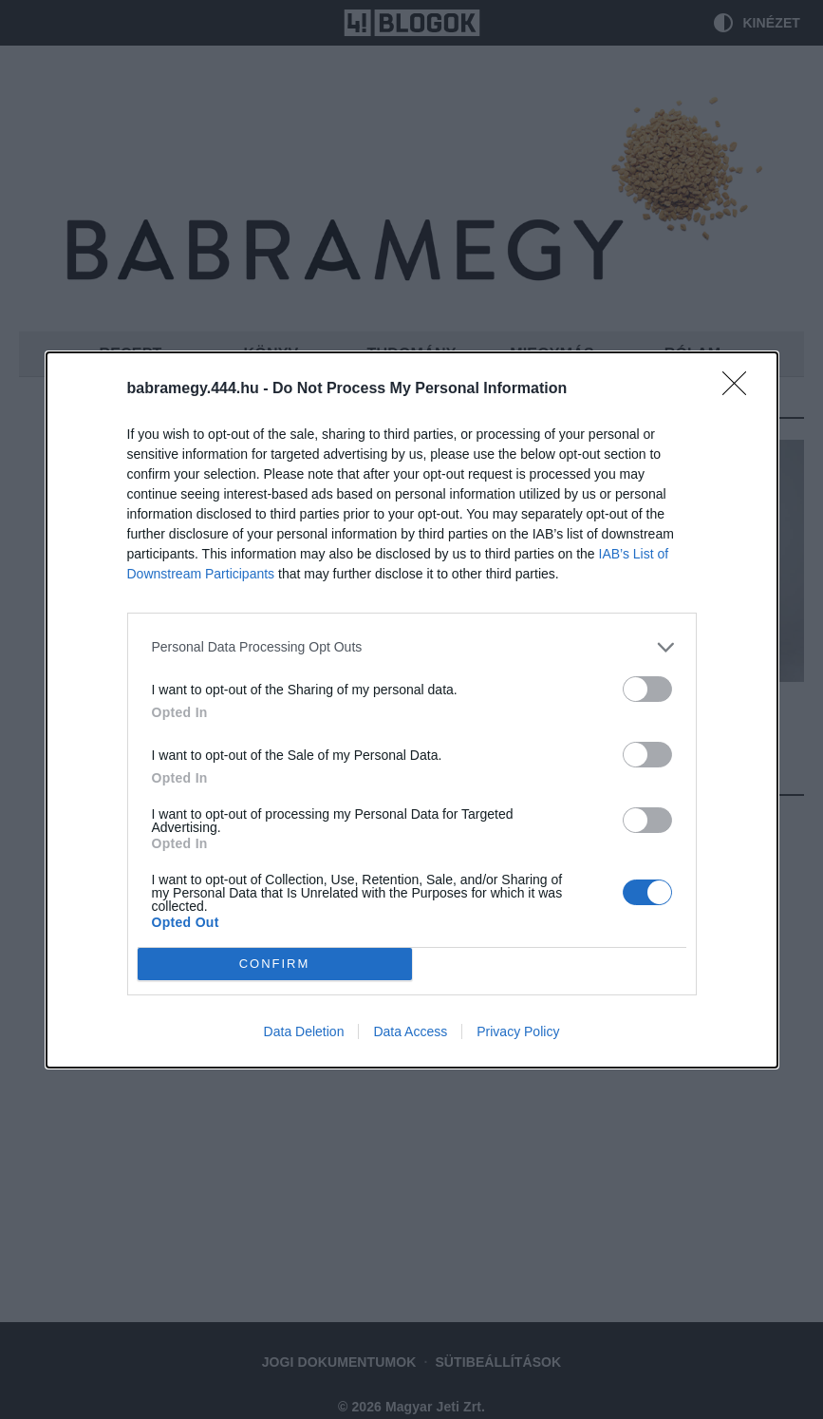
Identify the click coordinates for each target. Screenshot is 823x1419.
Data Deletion (304, 1031)
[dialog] (412, 710)
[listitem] (412, 647)
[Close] (740, 389)
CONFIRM (274, 962)
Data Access (410, 1031)
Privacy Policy (518, 1031)
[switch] (647, 689)
